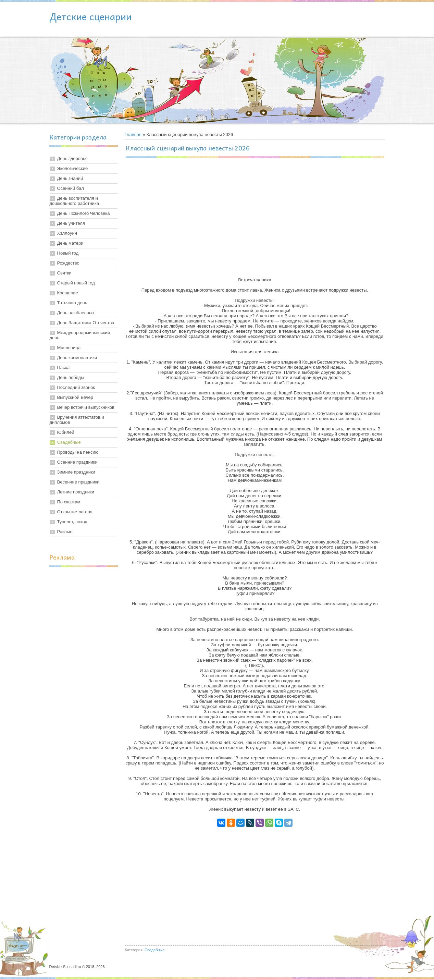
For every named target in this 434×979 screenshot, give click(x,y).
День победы (70, 377)
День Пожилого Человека (83, 213)
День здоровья (72, 158)
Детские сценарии (90, 16)
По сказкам (68, 501)
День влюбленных (76, 312)
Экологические (72, 168)
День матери (70, 243)
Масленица (69, 347)
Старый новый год (76, 282)
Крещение (67, 292)
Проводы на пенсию (78, 452)
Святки (64, 273)
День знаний (70, 178)
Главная (133, 134)
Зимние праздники (76, 472)
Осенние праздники (77, 462)
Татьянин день (72, 302)
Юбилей (65, 432)
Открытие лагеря (74, 511)
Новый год (68, 253)
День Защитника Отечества (85, 322)
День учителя (71, 223)
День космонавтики (77, 357)
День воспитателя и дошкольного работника (74, 201)
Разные (65, 531)
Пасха (63, 367)
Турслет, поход (72, 521)
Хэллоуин (67, 233)
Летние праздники (76, 491)
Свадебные (69, 442)
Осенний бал (70, 188)
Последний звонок (76, 387)
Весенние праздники (78, 482)
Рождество (68, 263)
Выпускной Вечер (75, 397)
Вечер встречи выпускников (85, 407)
